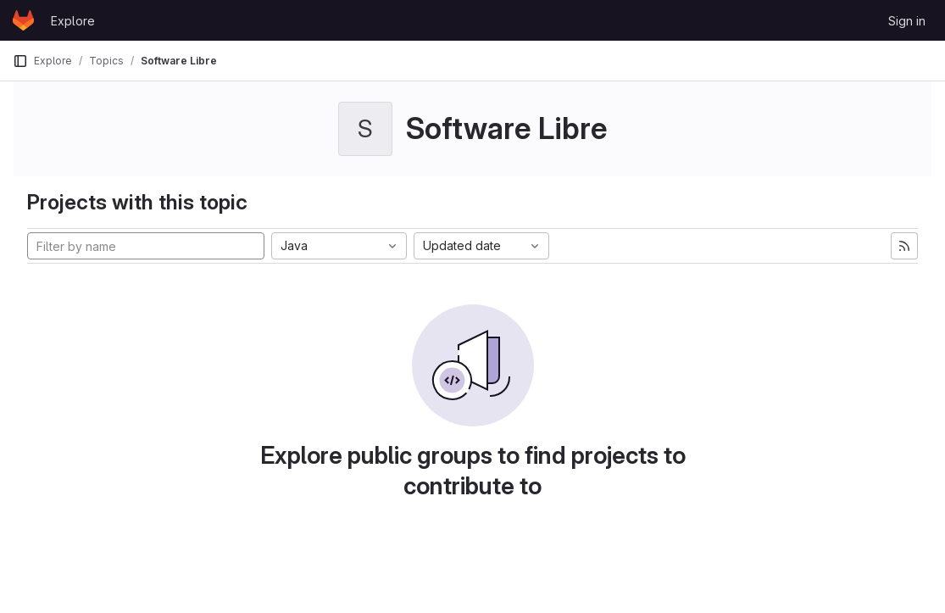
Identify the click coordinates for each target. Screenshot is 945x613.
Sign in (907, 21)
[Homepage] (23, 20)
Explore (73, 21)
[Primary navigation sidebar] (20, 61)
